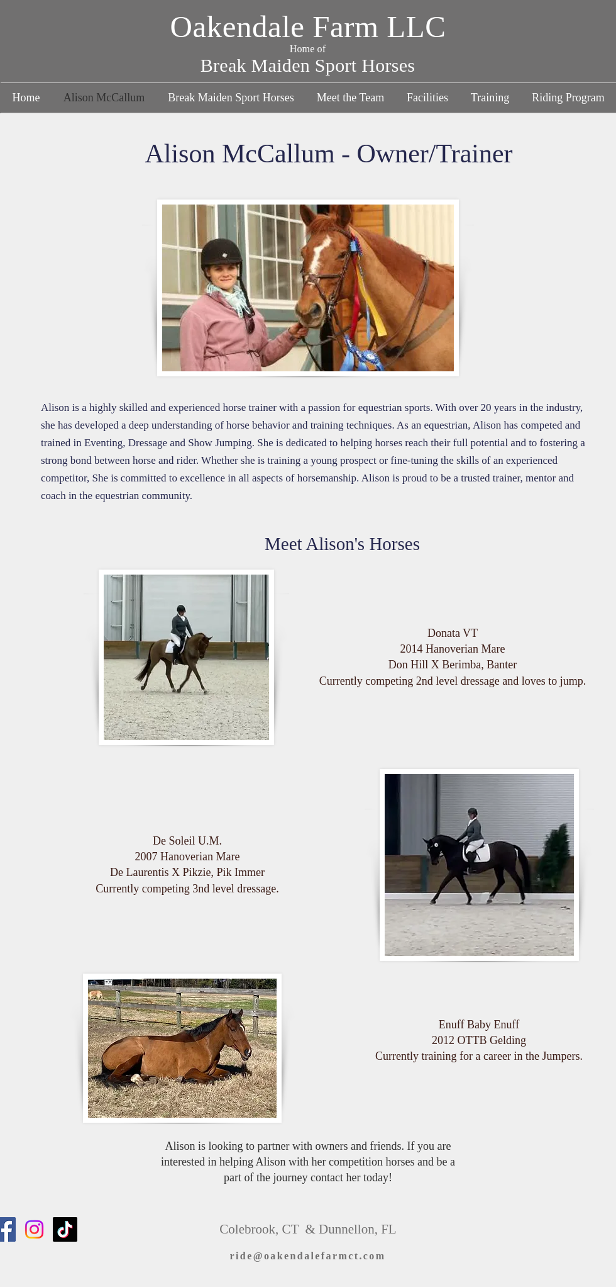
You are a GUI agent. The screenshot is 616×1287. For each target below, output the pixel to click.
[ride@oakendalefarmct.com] (307, 1256)
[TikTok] (65, 1229)
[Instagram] (34, 1229)
